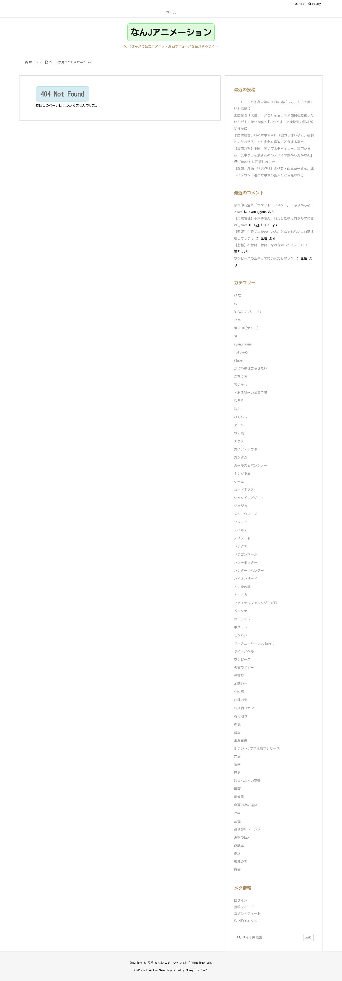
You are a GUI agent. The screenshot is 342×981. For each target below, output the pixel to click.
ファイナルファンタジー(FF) (256, 603)
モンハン (240, 635)
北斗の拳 (240, 700)
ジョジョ (240, 506)
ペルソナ (240, 611)
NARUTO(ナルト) (246, 328)
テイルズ (240, 530)
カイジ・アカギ (245, 449)
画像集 (239, 797)
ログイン (240, 900)
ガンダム (240, 457)
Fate (237, 320)
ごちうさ (240, 376)
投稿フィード (244, 907)
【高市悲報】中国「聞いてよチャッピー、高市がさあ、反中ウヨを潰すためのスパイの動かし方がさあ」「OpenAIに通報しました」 (274, 155)
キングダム (242, 473)
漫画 (237, 789)
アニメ (239, 425)
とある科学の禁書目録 (250, 392)
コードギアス (244, 489)
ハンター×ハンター (249, 570)
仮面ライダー (244, 667)
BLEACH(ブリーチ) (247, 312)
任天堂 (239, 675)
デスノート (242, 538)
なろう (239, 401)
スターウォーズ (245, 514)
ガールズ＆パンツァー (250, 465)
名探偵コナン (244, 708)
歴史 (237, 772)
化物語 (239, 692)
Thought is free (196, 970)
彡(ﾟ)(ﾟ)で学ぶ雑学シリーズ (257, 748)
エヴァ (239, 441)
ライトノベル (244, 651)
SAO (236, 336)
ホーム (33, 62)
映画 (237, 764)
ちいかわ (240, 384)
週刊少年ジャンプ (247, 829)
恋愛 (237, 756)
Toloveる (241, 352)
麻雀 (237, 869)
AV (235, 304)
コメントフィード (247, 913)
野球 (237, 853)
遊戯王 (239, 845)
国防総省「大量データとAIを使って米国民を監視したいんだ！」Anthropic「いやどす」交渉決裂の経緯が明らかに (274, 122)
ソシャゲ (240, 522)
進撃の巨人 (242, 837)
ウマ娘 (239, 433)
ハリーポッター (245, 562)
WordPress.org (245, 920)
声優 (237, 724)
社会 (237, 813)
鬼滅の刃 (240, 861)
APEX (237, 295)
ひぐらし (240, 417)
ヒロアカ (240, 595)
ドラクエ (240, 546)
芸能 (237, 821)
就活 (237, 732)
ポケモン (240, 627)
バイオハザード (245, 578)
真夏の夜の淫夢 (245, 805)
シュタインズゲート (249, 498)
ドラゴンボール (245, 554)
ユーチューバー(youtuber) (254, 643)
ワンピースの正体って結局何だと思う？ (264, 258)
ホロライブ (242, 619)
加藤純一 (240, 683)
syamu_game (243, 344)
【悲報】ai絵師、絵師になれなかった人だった (269, 245)
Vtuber (239, 360)
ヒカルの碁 (242, 586)
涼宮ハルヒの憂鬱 (247, 780)
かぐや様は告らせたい (250, 368)
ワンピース (242, 659)
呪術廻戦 (240, 716)
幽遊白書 (240, 740)
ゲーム (239, 481)
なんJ (238, 409)
